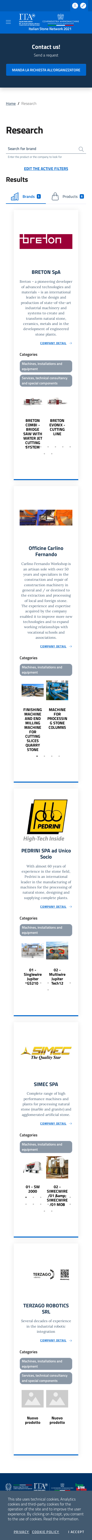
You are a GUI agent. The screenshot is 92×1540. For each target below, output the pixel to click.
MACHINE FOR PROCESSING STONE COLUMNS (57, 718)
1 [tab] (26, 446)
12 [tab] (55, 1204)
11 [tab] (48, 1204)
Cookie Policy (45, 1532)
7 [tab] (70, 446)
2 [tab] (33, 446)
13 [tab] (62, 1204)
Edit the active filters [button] (46, 168)
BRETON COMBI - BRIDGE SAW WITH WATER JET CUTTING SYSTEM (32, 433)
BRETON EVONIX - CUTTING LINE (57, 427)
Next (76, 418)
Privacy (21, 1532)
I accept (76, 1532)
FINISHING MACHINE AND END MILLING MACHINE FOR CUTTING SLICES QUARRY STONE (32, 729)
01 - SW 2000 (33, 1189)
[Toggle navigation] (8, 22)
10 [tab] (40, 1204)
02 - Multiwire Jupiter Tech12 (57, 976)
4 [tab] (48, 446)
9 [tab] (51, 453)
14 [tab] (70, 1204)
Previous (15, 418)
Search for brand (22, 148)
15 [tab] (44, 1211)
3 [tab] (40, 446)
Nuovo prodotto (32, 1420)
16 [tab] (51, 1211)
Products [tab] (67, 196)
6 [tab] (62, 446)
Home (11, 103)
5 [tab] (55, 446)
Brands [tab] (26, 196)
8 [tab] (44, 453)
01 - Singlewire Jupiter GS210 (33, 976)
